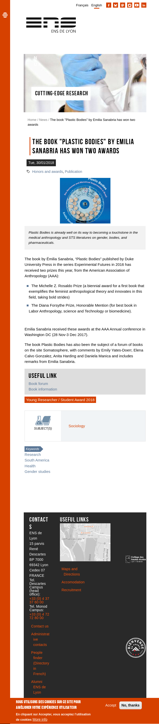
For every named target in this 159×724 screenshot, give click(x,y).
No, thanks (131, 706)
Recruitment (71, 590)
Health (30, 466)
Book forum (38, 383)
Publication (73, 172)
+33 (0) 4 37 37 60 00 (39, 600)
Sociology (77, 426)
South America (37, 460)
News (43, 120)
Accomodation (73, 582)
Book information (43, 389)
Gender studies (37, 471)
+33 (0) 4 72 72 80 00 (39, 616)
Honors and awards (47, 172)
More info (40, 721)
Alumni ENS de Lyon (38, 687)
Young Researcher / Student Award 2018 (60, 400)
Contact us (40, 626)
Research (33, 454)
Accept (110, 706)
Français (82, 5)
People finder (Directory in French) (40, 663)
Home (32, 120)
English (96, 5)
